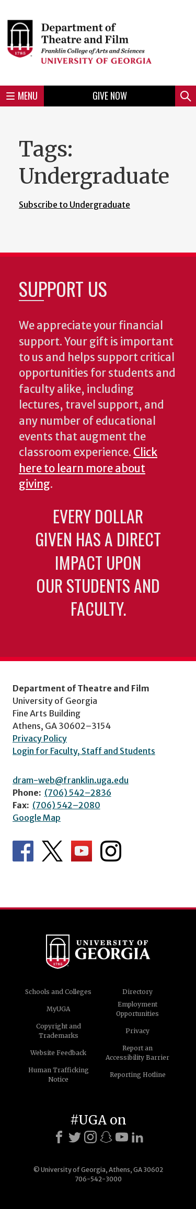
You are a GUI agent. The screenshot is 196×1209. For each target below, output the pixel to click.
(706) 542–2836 (77, 792)
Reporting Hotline (138, 1075)
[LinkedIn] (137, 1137)
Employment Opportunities (137, 1009)
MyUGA (58, 1009)
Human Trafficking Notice (58, 1074)
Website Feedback (58, 1053)
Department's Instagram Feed (110, 851)
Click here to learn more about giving (88, 468)
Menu (22, 95)
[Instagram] (90, 1137)
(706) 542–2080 (66, 805)
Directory (137, 992)
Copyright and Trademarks (58, 1030)
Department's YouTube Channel (81, 851)
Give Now (110, 95)
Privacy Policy (40, 738)
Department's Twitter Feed (52, 851)
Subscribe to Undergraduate (74, 204)
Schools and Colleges (58, 992)
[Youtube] (122, 1137)
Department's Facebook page (23, 851)
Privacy (137, 1031)
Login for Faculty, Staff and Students (84, 751)
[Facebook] (59, 1137)
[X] (74, 1137)
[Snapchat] (106, 1137)
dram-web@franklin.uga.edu (71, 780)
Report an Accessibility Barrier (137, 1052)
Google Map (37, 817)
